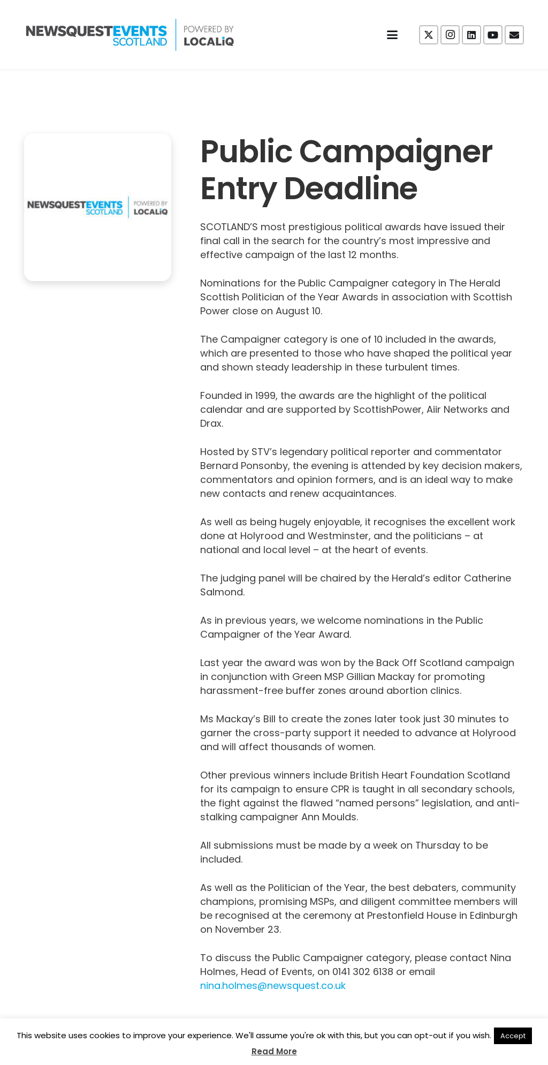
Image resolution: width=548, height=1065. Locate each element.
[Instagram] (450, 34)
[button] (392, 34)
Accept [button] (513, 1036)
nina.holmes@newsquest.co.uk (273, 985)
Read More (274, 1051)
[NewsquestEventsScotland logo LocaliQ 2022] (130, 35)
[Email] (514, 34)
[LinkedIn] (471, 34)
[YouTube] (493, 34)
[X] (428, 34)
